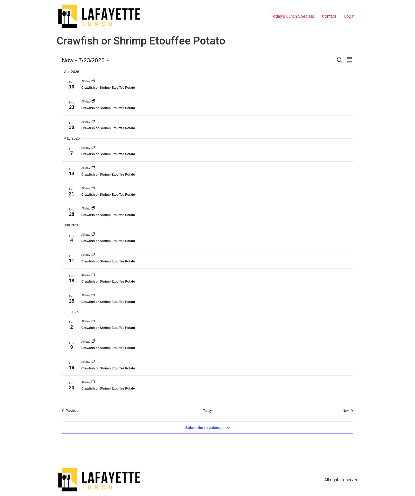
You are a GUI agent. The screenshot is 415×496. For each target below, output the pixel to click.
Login (349, 16)
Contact (329, 16)
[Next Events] (348, 411)
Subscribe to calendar (204, 428)
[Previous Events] (70, 411)
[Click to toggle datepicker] (85, 60)
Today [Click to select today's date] (207, 411)
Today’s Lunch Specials (292, 16)
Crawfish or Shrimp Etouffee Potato (108, 88)
